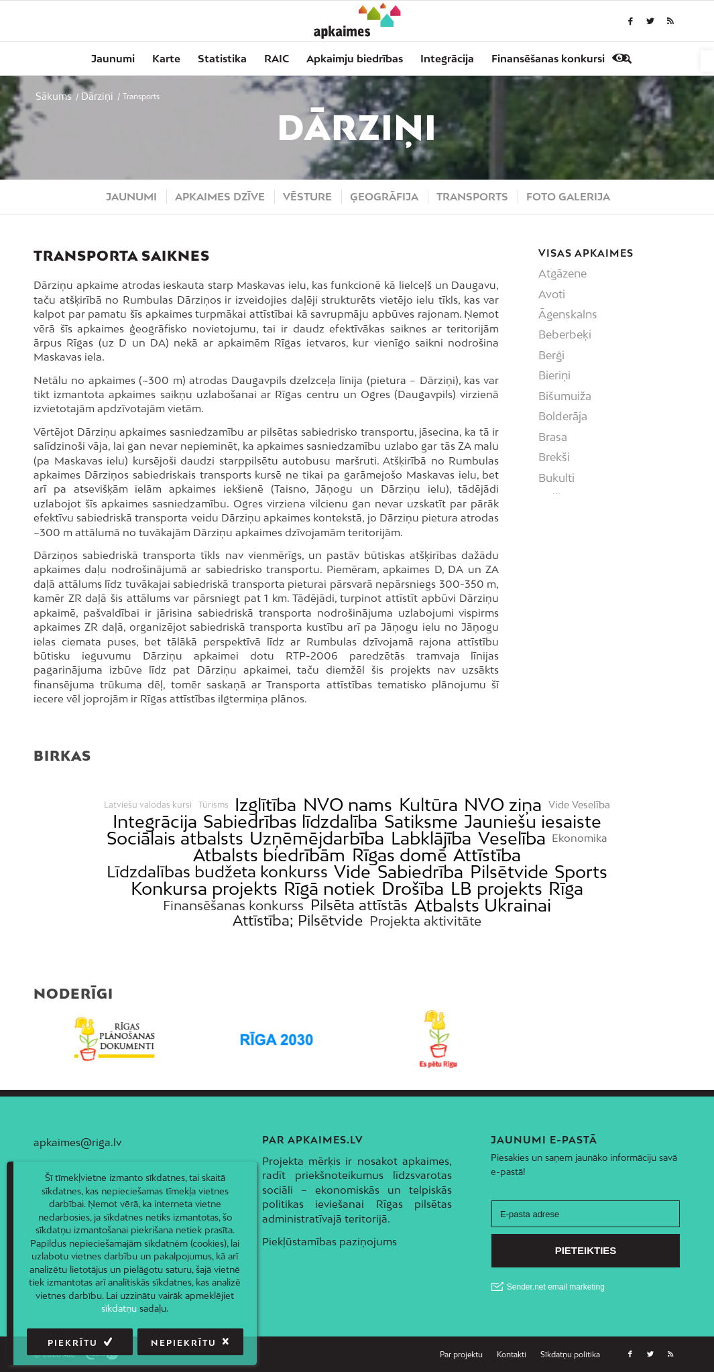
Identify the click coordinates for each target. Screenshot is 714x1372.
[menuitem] (112, 58)
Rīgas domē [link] (399, 855)
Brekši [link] (554, 457)
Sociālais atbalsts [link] (175, 838)
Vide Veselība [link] (579, 805)
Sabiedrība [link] (420, 871)
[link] (707, 61)
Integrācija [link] (155, 821)
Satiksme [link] (421, 821)
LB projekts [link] (496, 888)
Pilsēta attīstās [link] (359, 905)
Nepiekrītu (184, 1343)
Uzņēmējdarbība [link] (316, 838)
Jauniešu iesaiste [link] (532, 821)
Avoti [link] (551, 294)
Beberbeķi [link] (564, 334)
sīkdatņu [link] (119, 1308)
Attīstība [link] (487, 855)
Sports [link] (580, 871)
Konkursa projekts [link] (204, 888)
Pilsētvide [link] (509, 871)
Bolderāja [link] (562, 416)
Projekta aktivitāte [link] (425, 920)
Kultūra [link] (428, 804)
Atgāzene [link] (562, 273)
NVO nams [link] (347, 804)
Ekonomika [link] (579, 838)
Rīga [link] (565, 888)
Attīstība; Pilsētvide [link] (298, 921)
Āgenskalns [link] (567, 314)
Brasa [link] (552, 437)
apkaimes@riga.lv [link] (77, 1142)
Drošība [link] (412, 888)
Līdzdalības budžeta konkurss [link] (217, 871)
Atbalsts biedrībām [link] (269, 855)
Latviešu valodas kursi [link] (148, 805)
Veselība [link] (512, 838)
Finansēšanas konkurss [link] (233, 905)
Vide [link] (352, 871)
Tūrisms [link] (213, 805)
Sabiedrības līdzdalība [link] (290, 821)
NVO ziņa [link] (503, 804)
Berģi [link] (551, 355)
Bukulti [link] (556, 478)
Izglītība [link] (265, 804)
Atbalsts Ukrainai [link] (482, 905)
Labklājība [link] (431, 838)
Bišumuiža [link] (564, 396)
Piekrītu (73, 1343)
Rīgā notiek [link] (329, 888)
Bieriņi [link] (554, 375)
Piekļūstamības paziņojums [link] (329, 1241)
